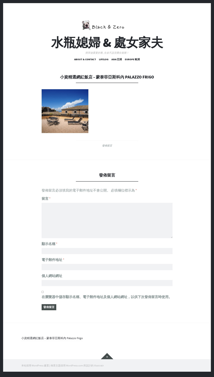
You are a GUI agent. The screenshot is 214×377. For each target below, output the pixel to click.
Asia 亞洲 (116, 59)
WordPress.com (74, 367)
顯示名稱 (49, 242)
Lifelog (103, 59)
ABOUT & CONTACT (85, 59)
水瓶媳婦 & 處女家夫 (107, 42)
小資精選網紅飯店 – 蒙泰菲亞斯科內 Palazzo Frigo (58, 340)
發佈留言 (107, 145)
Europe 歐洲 (132, 59)
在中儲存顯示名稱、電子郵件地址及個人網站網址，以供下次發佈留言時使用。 (107, 298)
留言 (46, 198)
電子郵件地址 (53, 259)
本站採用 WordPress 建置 (35, 367)
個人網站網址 (52, 276)
